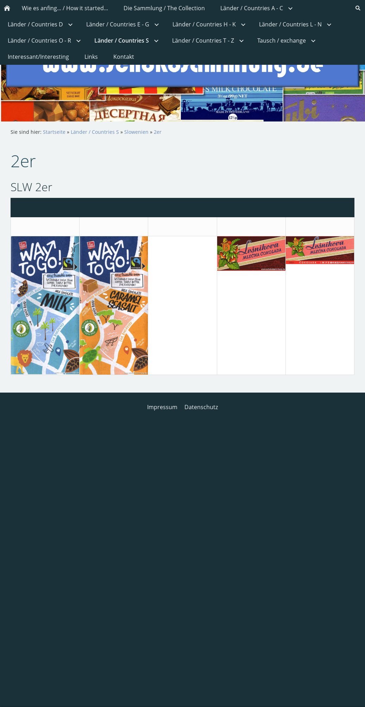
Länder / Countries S (95, 132)
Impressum (162, 407)
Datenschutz (201, 407)
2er (158, 132)
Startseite (54, 132)
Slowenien (136, 132)
